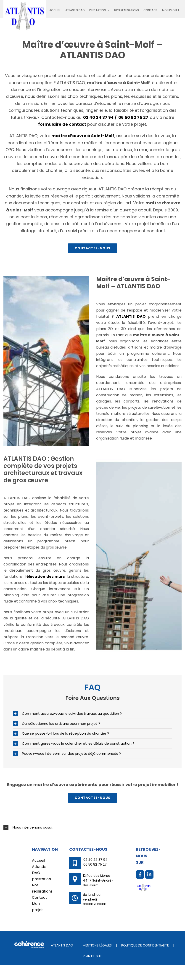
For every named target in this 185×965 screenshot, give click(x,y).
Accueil (38, 860)
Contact (39, 897)
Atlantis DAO (39, 869)
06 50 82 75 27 (133, 117)
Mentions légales (97, 945)
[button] (92, 714)
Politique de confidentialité (145, 945)
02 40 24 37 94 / (99, 117)
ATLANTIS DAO (62, 945)
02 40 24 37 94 (95, 859)
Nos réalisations (40, 888)
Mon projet (37, 906)
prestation (40, 879)
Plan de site (92, 956)
